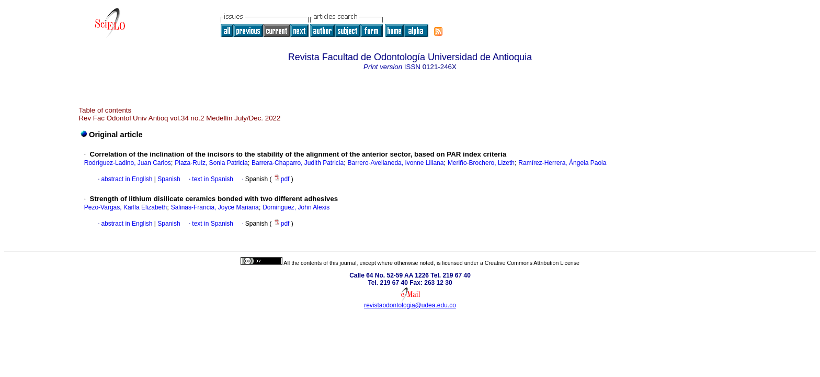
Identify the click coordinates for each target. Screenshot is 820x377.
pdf (282, 179)
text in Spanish (212, 179)
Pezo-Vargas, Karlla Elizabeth (125, 207)
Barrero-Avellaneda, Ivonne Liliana (396, 163)
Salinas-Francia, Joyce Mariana (215, 207)
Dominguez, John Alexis (296, 207)
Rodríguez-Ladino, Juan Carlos (127, 163)
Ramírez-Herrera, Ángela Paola (562, 163)
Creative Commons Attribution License (532, 263)
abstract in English (126, 179)
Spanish (168, 179)
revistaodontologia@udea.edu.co (410, 305)
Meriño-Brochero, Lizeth (481, 163)
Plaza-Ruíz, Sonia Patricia (211, 163)
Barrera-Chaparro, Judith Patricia (298, 163)
